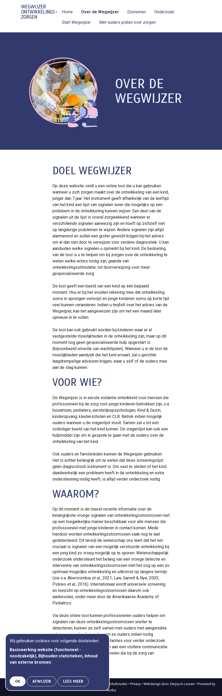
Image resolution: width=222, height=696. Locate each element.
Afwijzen (41, 681)
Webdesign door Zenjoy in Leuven (169, 684)
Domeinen (136, 11)
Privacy (135, 684)
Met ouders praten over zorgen (127, 22)
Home (67, 11)
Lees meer (73, 681)
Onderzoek (164, 11)
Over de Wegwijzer (100, 11)
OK (17, 681)
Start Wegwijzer (76, 22)
